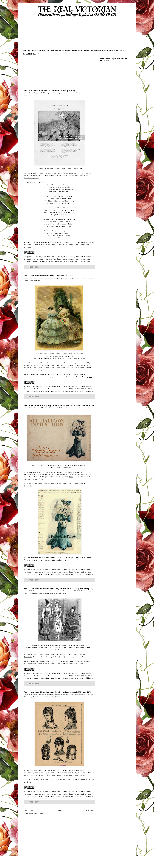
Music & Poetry (77, 50)
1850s (29, 50)
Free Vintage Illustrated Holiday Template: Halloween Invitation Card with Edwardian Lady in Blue (59, 405)
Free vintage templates (78, 407)
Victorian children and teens (33, 593)
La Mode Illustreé (74, 591)
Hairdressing (28, 696)
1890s (48, 50)
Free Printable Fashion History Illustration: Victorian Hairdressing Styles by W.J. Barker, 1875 (57, 692)
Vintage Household (107, 50)
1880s (44, 50)
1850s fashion (33, 278)
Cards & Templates (65, 50)
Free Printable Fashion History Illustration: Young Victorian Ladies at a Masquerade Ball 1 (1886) (58, 588)
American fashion (44, 278)
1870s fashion (33, 694)
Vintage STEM (27, 54)
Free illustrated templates (61, 407)
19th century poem (34, 93)
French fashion (63, 591)
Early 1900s (54, 50)
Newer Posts (28, 810)
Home (24, 50)
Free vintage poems (58, 93)
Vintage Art (86, 50)
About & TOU (36, 54)
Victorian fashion (48, 593)
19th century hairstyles (46, 694)
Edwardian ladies (46, 407)
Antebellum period (55, 278)
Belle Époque (42, 591)
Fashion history (67, 278)
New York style (37, 696)
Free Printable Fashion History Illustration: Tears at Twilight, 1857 (47, 275)
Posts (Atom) (38, 814)
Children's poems (46, 93)
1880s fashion (33, 591)
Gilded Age (89, 694)
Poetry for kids (81, 93)
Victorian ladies (35, 280)
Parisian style (85, 591)
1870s (39, 50)
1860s (34, 50)
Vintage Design (96, 50)
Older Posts (90, 810)
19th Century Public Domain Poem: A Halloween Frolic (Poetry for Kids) (49, 90)
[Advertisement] (77, 33)
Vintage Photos (119, 50)
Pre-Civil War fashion (80, 278)
